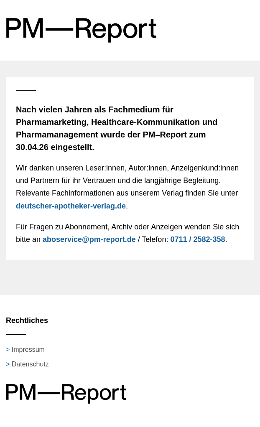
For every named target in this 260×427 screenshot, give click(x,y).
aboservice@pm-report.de (89, 239)
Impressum (28, 349)
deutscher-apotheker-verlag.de (71, 206)
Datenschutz (30, 364)
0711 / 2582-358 (197, 239)
